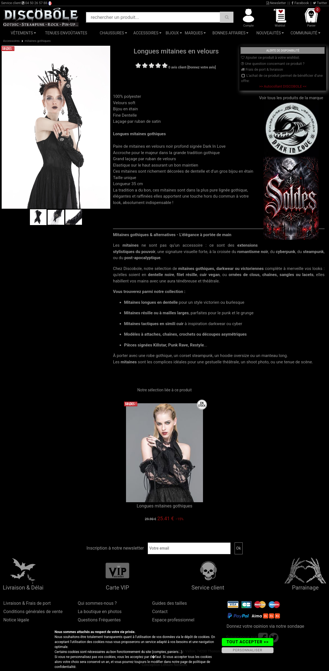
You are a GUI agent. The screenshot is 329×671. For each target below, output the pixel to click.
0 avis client (177, 67)
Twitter (320, 3)
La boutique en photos (100, 611)
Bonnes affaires (228, 33)
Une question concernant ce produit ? (272, 64)
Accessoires (145, 33)
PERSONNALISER (247, 650)
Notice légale (16, 619)
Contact (160, 611)
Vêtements (22, 33)
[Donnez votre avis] (201, 67)
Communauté (304, 33)
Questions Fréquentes (99, 619)
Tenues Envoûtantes (66, 33)
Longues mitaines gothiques (164, 506)
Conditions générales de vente (33, 611)
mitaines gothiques (38, 41)
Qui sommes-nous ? (97, 603)
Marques (194, 33)
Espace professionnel (173, 619)
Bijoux (172, 33)
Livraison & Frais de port (27, 603)
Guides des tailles (169, 603)
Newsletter (276, 3)
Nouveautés (268, 33)
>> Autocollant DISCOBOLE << (283, 86)
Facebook (300, 3)
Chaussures (112, 33)
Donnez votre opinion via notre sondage (265, 626)
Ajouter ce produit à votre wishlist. (270, 57)
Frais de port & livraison (262, 69)
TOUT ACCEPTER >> (248, 641)
